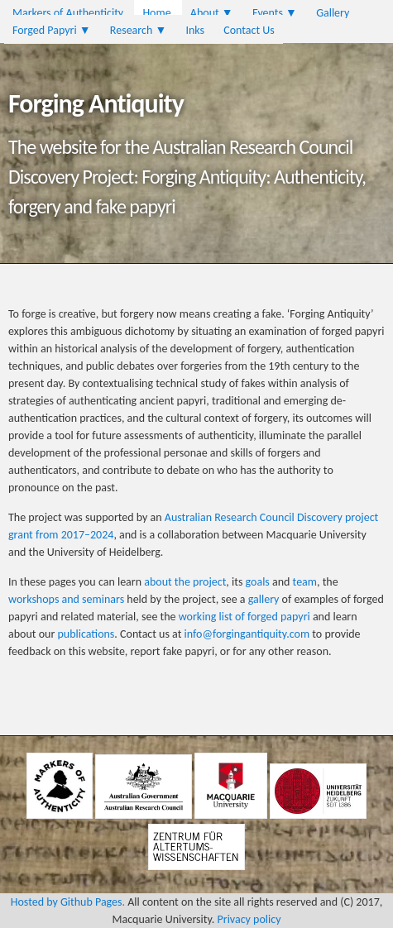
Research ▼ (138, 30)
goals (258, 582)
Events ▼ (274, 13)
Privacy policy (249, 919)
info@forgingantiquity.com (247, 634)
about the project (185, 582)
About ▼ (211, 13)
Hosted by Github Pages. (68, 902)
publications (85, 634)
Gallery (332, 13)
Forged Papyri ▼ (51, 30)
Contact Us (249, 30)
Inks (194, 30)
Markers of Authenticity (67, 13)
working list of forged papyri (244, 617)
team (305, 582)
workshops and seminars (66, 599)
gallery (264, 599)
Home (156, 13)
